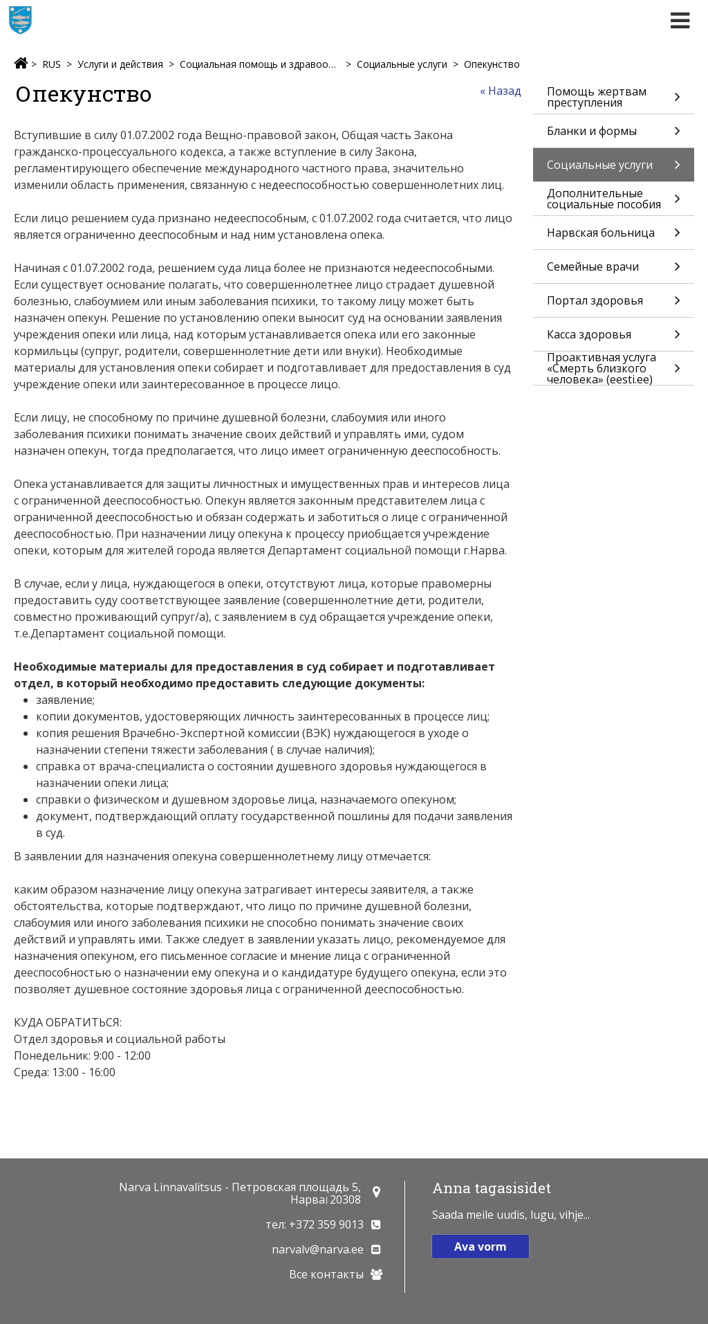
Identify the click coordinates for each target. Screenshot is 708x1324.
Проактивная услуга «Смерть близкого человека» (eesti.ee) (613, 368)
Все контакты (326, 1274)
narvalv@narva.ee (318, 1249)
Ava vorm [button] (480, 1246)
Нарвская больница (613, 237)
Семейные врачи (613, 271)
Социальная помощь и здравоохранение (260, 64)
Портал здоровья (613, 305)
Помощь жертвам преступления (613, 99)
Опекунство (492, 64)
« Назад (500, 90)
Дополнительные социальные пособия (613, 200)
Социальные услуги (402, 64)
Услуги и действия (120, 64)
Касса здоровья (613, 339)
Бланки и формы (613, 135)
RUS (51, 64)
